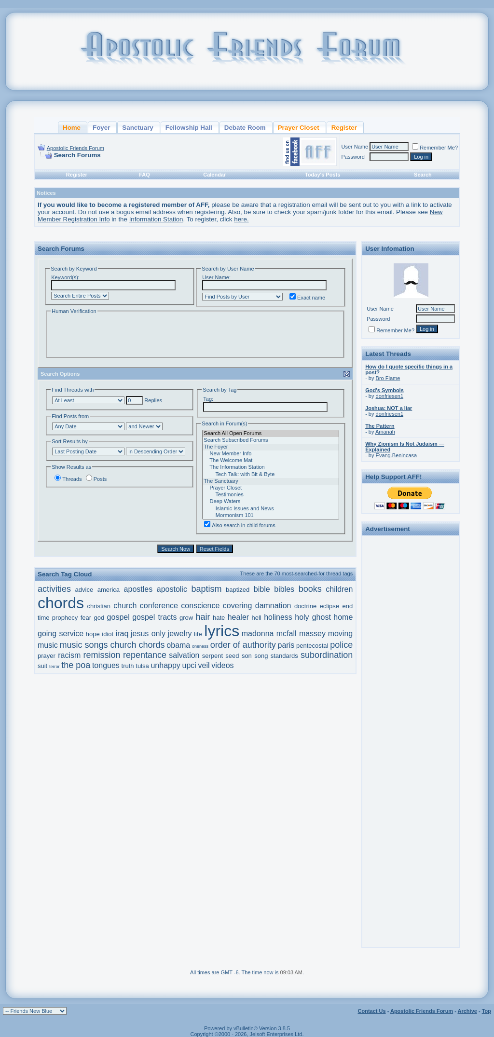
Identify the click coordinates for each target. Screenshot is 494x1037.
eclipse (329, 606)
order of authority (243, 645)
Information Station (156, 219)
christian (98, 606)
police (341, 645)
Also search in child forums (239, 525)
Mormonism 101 (271, 515)
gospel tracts (154, 617)
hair (203, 617)
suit (42, 665)
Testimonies (271, 494)
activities (54, 589)
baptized (237, 589)
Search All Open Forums (271, 433)
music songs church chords (112, 645)
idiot (107, 634)
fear (86, 617)
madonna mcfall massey (284, 633)
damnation (273, 605)
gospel (118, 617)
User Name (355, 147)
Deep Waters (271, 501)
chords (61, 603)
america (108, 589)
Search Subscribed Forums (271, 440)
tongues (106, 665)
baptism (207, 589)
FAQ (144, 174)
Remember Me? (435, 147)
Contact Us (372, 1011)
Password (353, 157)
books (310, 589)
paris (286, 645)
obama (178, 645)
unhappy (165, 665)
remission (102, 655)
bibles (284, 589)
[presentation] (124, 335)
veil (204, 665)
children (339, 589)
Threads (68, 479)
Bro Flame (388, 378)
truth (128, 665)
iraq (122, 633)
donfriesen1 (390, 396)
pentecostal (312, 645)
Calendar (214, 174)
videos (222, 665)
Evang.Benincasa (396, 455)
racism (69, 655)
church (125, 605)
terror (54, 666)
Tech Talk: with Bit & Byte (271, 474)
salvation (184, 655)
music (48, 645)
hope (93, 634)
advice (84, 589)
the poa (75, 665)
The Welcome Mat (271, 460)
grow (186, 617)
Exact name (307, 297)
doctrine (305, 606)
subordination (327, 655)
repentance (144, 655)
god (99, 617)
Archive (467, 1011)
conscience (200, 605)
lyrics (221, 631)
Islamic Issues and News (271, 508)
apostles (138, 589)
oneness (200, 646)
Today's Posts (322, 174)
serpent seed (220, 655)
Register (76, 174)
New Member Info (271, 453)
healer (238, 617)
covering (237, 605)
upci (189, 665)
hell (256, 617)
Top (486, 1011)
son (247, 655)
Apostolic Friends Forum (75, 148)
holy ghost (313, 617)
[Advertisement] (411, 683)
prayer (46, 655)
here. (241, 219)
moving (340, 633)
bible (262, 589)
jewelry (180, 633)
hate (219, 617)
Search (423, 174)
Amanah (385, 432)
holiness (278, 617)
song (261, 655)
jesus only (148, 633)
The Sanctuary (271, 481)
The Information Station (271, 467)
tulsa (142, 665)
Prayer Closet (271, 488)
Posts (96, 479)
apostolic (172, 589)
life (198, 634)
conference (159, 605)
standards (284, 655)
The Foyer (271, 447)
